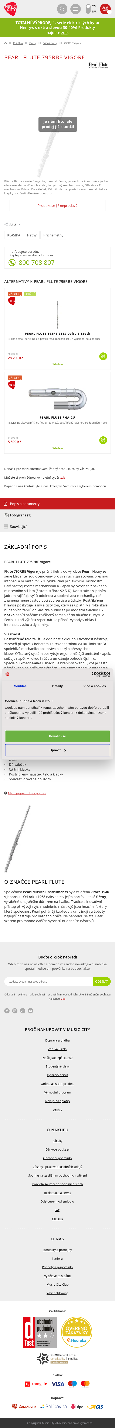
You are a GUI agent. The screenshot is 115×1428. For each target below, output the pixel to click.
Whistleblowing (57, 1293)
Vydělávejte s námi (57, 1276)
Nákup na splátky (57, 1101)
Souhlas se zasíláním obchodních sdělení (57, 1175)
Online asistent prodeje (57, 1084)
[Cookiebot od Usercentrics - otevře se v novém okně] (91, 674)
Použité (30, 294)
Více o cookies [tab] (95, 686)
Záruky (57, 1141)
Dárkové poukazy (57, 1149)
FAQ (57, 1210)
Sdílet (12, 224)
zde (62, 477)
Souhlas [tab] (20, 686)
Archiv (57, 1110)
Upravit (58, 750)
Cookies (57, 1219)
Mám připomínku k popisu (27, 793)
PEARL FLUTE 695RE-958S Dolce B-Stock (57, 334)
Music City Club (58, 1284)
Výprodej (15, 294)
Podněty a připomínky (57, 1267)
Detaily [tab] (57, 686)
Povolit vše (57, 736)
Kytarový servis (57, 1075)
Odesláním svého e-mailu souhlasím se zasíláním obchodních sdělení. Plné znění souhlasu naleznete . (57, 996)
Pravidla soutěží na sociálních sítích (57, 1184)
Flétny (32, 43)
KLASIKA (18, 43)
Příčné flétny (50, 43)
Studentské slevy (58, 1066)
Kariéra (57, 1258)
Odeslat (101, 981)
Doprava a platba (57, 1040)
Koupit (103, 356)
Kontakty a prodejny (57, 1250)
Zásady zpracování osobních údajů (57, 1167)
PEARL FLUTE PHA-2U (57, 417)
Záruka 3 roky (57, 1049)
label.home (5, 43)
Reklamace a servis (57, 1193)
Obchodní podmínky (57, 1158)
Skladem (57, 364)
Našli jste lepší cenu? (57, 1058)
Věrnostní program (57, 1092)
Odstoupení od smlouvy (57, 1201)
